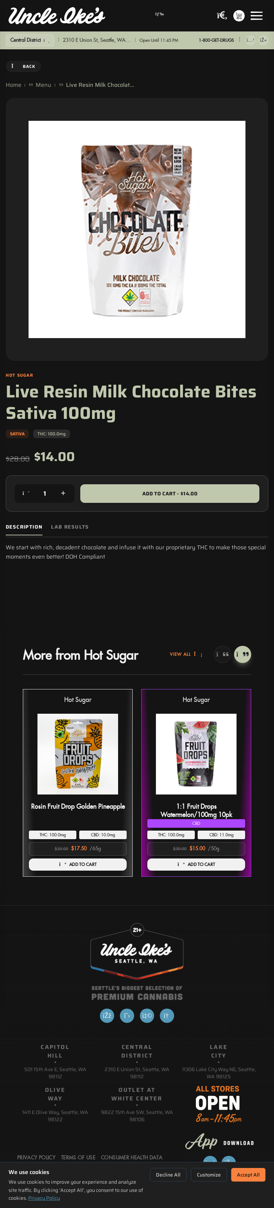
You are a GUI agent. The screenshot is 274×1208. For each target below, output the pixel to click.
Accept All (248, 1175)
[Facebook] (107, 1016)
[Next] (242, 654)
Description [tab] (24, 527)
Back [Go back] (23, 66)
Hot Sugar (77, 700)
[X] (127, 1016)
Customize (209, 1175)
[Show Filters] (30, 40)
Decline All (168, 1175)
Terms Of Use (78, 1158)
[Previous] (222, 654)
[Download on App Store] (250, 40)
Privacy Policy (44, 1198)
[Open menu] (256, 16)
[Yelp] (147, 1016)
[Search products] (222, 16)
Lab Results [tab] (70, 527)
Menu (43, 85)
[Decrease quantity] (26, 493)
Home (13, 85)
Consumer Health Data (131, 1158)
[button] (78, 783)
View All (186, 654)
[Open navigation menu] (160, 15)
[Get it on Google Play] (263, 40)
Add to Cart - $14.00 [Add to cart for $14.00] (169, 493)
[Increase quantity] (63, 493)
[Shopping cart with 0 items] (239, 15)
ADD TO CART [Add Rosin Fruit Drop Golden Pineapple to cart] (78, 864)
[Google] (167, 1016)
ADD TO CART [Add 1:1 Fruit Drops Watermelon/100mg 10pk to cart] (196, 864)
